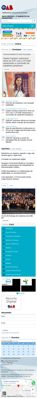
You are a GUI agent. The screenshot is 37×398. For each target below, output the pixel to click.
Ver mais (15, 341)
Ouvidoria (7, 255)
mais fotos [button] (5, 220)
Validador (7, 263)
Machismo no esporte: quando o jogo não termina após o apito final (18, 154)
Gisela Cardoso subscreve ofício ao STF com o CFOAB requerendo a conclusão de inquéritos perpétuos (20, 113)
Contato (6, 259)
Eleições (7, 248)
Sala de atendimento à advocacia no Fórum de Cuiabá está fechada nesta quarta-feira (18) (20, 130)
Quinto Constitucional (11, 244)
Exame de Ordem (9, 232)
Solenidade (7, 229)
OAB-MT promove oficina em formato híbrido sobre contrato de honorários (21, 121)
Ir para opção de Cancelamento (10, 333)
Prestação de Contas (10, 252)
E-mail (3, 323)
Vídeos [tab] (11, 185)
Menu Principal (8, 26)
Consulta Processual (10, 267)
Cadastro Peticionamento (12, 271)
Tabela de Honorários (10, 240)
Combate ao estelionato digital (13, 159)
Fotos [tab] (4, 185)
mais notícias (27, 50)
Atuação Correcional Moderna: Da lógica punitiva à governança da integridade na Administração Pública (17, 165)
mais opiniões (16, 149)
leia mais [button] (6, 69)
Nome (3, 316)
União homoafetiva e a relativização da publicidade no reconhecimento (16, 172)
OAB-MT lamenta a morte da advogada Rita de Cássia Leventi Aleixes (19, 140)
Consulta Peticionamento (12, 275)
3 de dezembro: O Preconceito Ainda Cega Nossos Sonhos (16, 178)
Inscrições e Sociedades (11, 236)
